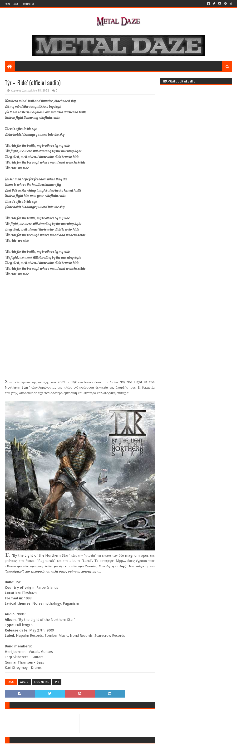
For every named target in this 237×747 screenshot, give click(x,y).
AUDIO (24, 682)
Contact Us (28, 3)
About (17, 3)
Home (7, 3)
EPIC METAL (41, 682)
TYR (56, 682)
